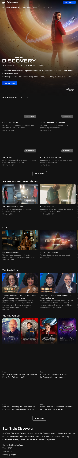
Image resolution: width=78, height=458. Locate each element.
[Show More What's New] (40, 418)
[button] (4, 3)
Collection (26, 7)
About (50, 7)
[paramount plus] (12, 2)
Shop (58, 7)
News (35, 7)
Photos (42, 7)
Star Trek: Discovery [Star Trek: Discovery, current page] (10, 7)
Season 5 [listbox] (24, 98)
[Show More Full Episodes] (40, 173)
